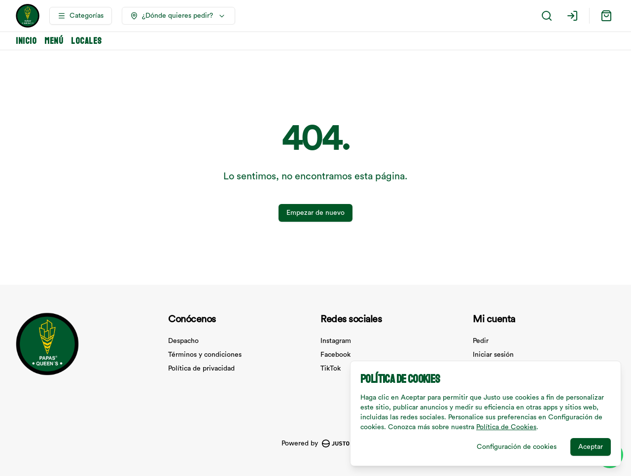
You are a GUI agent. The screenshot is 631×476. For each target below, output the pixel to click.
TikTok (330, 368)
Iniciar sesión (493, 354)
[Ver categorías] (80, 16)
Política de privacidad (201, 368)
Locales (86, 41)
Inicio (26, 41)
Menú (53, 41)
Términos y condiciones (205, 354)
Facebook (335, 354)
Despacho (183, 341)
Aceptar (590, 446)
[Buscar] (547, 16)
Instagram (335, 341)
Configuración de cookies (517, 446)
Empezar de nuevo (315, 212)
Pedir (481, 341)
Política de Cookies (506, 427)
